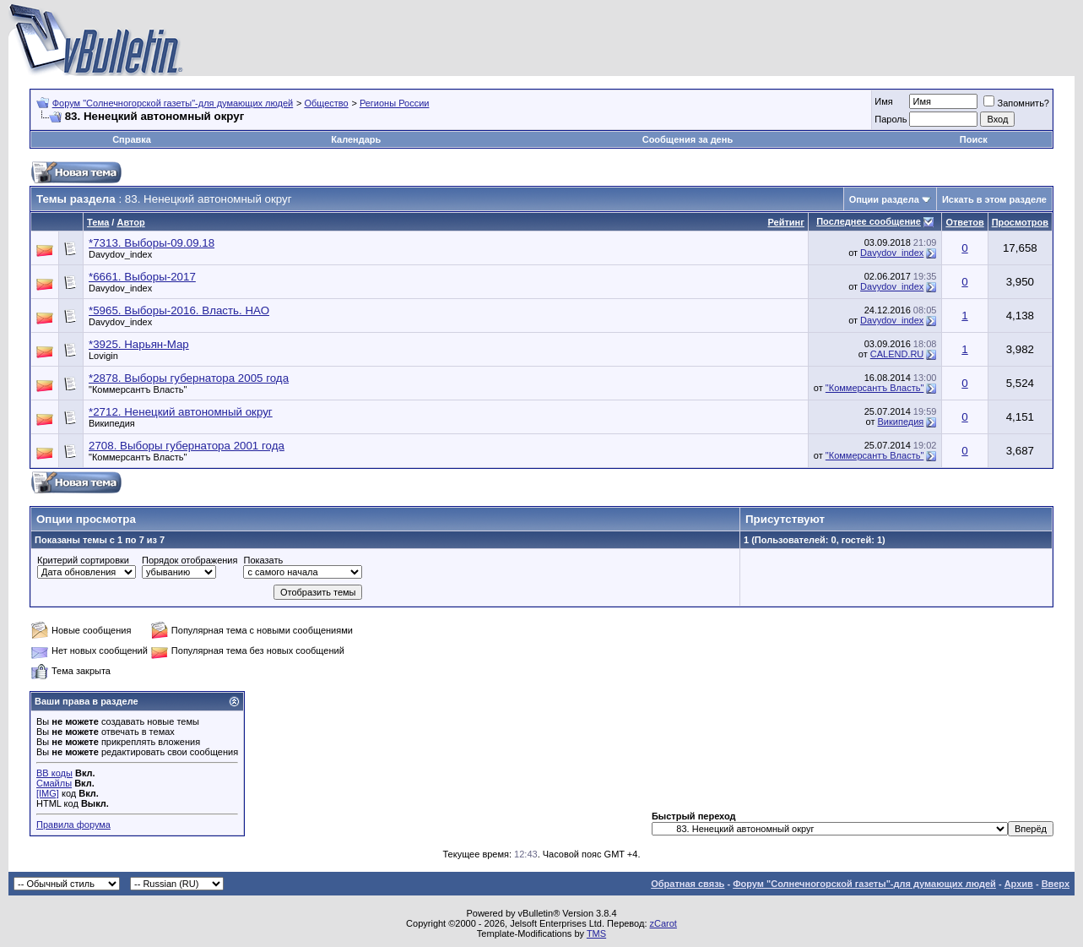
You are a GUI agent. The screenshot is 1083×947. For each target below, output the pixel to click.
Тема (98, 222)
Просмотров (1020, 222)
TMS (596, 933)
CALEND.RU (897, 354)
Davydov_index (120, 254)
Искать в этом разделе (994, 199)
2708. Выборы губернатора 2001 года (186, 445)
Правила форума (73, 824)
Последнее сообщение (868, 221)
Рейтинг (786, 222)
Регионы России (395, 103)
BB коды (54, 773)
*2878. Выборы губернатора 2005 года (189, 378)
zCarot (663, 923)
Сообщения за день (687, 139)
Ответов (964, 222)
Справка (131, 139)
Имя (883, 101)
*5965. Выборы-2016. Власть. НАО (179, 310)
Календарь (356, 139)
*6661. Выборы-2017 (142, 276)
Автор (130, 222)
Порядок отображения (189, 560)
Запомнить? (1016, 103)
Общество (326, 103)
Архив (1018, 884)
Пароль (891, 119)
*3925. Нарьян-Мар (139, 344)
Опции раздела (884, 199)
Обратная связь (687, 884)
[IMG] (47, 793)
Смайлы (54, 783)
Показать (263, 560)
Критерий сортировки (83, 560)
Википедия (112, 423)
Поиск (974, 139)
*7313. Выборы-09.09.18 (151, 243)
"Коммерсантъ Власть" (138, 389)
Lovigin (103, 356)
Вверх (1055, 884)
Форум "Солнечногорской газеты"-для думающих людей (173, 103)
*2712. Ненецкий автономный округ (181, 411)
